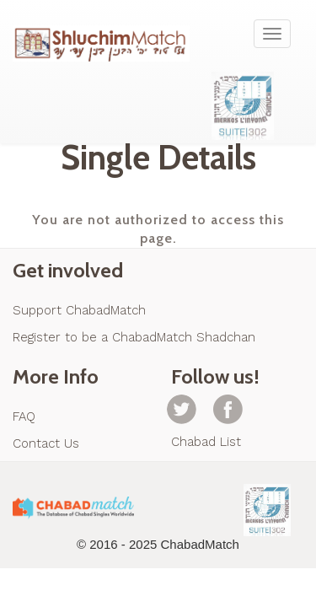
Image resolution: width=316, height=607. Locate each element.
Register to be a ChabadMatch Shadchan (134, 337)
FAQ (24, 416)
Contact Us (46, 443)
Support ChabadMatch (79, 310)
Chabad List (206, 441)
